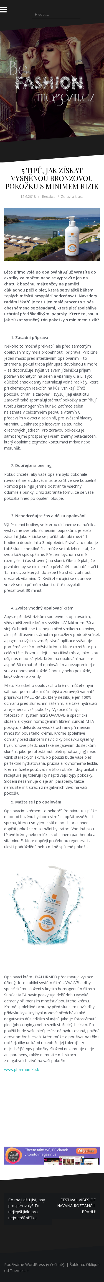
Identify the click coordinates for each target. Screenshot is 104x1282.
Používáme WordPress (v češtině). (34, 1264)
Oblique (93, 1264)
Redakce (48, 196)
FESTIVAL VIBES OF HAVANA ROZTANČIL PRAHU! (76, 1205)
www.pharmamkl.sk (21, 1069)
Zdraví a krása (72, 196)
